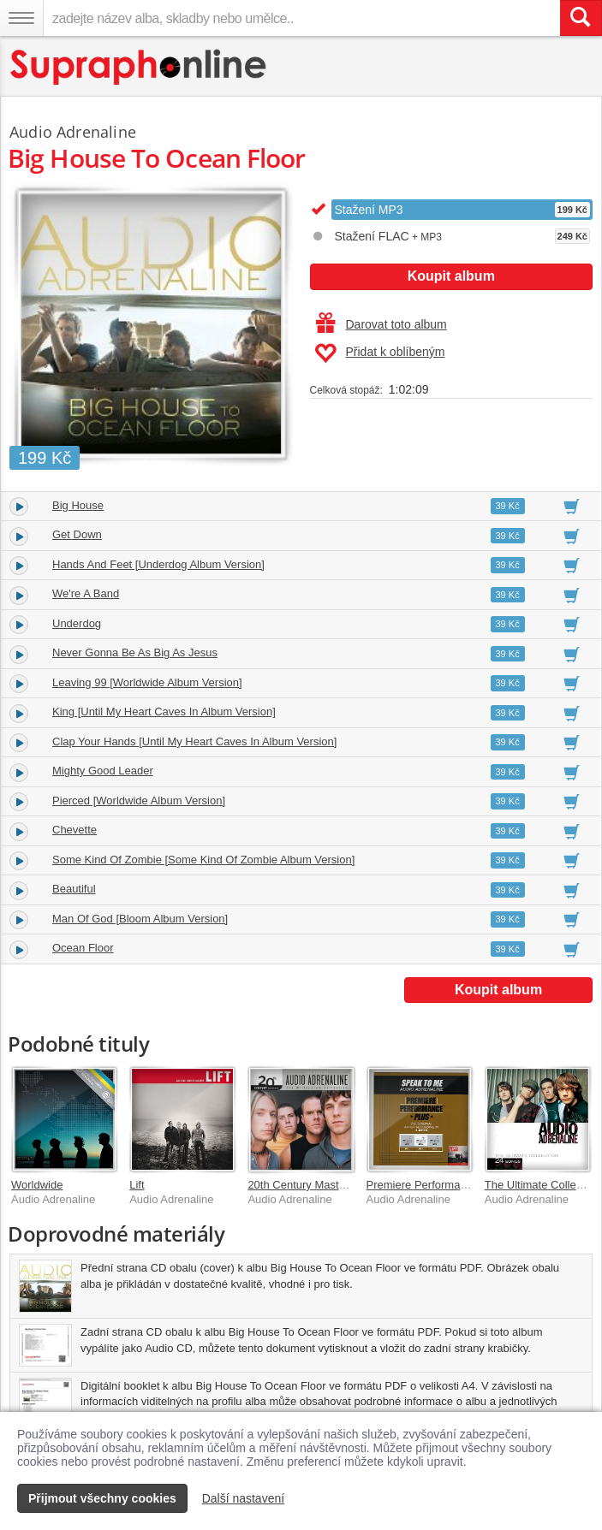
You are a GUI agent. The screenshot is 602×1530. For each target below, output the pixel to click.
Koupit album (451, 276)
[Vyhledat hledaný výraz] (580, 18)
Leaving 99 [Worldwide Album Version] (147, 682)
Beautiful (74, 888)
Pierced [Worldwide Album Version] (138, 800)
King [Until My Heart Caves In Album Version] (164, 711)
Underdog (76, 623)
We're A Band (85, 593)
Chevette (74, 829)
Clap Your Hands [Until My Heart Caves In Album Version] (194, 741)
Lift (136, 1184)
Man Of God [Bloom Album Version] (140, 918)
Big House (78, 505)
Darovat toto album (381, 324)
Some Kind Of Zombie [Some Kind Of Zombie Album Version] (203, 859)
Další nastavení (243, 1498)
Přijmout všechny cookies (102, 1498)
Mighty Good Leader (102, 770)
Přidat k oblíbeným (379, 353)
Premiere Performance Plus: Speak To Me (471, 1184)
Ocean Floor (83, 947)
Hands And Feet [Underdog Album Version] (158, 564)
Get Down (77, 534)
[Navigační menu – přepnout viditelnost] (21, 18)
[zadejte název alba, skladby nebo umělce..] (301, 18)
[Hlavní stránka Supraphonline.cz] (139, 67)
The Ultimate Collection (542, 1184)
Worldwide (37, 1184)
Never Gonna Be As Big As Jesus (135, 652)
